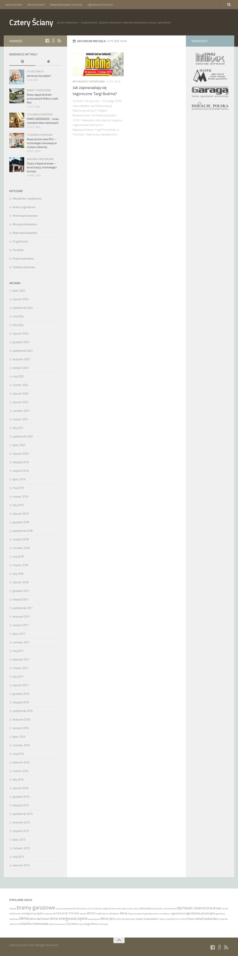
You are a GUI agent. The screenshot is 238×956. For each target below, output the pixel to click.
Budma (77, 908)
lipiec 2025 (19, 290)
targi (87, 924)
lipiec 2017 (19, 634)
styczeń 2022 (20, 402)
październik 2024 (23, 308)
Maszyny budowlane (25, 224)
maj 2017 (18, 651)
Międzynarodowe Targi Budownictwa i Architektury (149, 913)
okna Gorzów (13, 4)
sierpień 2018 (21, 539)
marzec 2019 (20, 496)
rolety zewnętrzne (168, 919)
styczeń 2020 (20, 453)
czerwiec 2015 (21, 848)
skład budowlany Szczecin (66, 4)
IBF (54, 913)
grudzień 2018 (21, 522)
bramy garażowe (36, 907)
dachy (136, 908)
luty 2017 (18, 676)
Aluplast (12, 908)
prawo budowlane (147, 918)
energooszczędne (32, 913)
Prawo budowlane (23, 258)
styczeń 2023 (20, 393)
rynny (183, 919)
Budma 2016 (86, 908)
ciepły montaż (127, 908)
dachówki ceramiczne (194, 908)
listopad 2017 (21, 599)
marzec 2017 (20, 668)
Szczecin (72, 923)
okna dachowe (39, 918)
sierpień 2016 (21, 728)
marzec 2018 (20, 565)
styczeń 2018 (20, 582)
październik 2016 (23, 711)
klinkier (83, 913)
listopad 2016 (21, 702)
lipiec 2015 (19, 839)
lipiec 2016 (19, 736)
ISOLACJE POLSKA (67, 913)
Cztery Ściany (31, 22)
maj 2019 (18, 488)
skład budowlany (207, 918)
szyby (81, 924)
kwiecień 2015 (21, 865)
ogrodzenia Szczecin (100, 4)
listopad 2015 (21, 805)
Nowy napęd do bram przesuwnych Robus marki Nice (42, 98)
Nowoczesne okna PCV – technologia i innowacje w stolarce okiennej (42, 143)
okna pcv (107, 918)
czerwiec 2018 (21, 548)
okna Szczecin (36, 4)
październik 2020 (23, 436)
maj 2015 (18, 857)
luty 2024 (18, 325)
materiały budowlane (107, 913)
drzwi (217, 908)
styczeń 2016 (20, 788)
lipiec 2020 (19, 445)
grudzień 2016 (21, 694)
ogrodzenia (178, 913)
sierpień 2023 (21, 368)
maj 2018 (18, 556)
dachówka (145, 908)
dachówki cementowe (164, 908)
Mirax (124, 913)
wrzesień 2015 (21, 822)
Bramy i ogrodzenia (39, 90)
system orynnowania (57, 924)
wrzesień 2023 (21, 359)
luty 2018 (18, 574)
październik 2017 (23, 608)
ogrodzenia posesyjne (200, 913)
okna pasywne (94, 919)
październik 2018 (23, 531)
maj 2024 (18, 316)
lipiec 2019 (19, 479)
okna (24, 918)
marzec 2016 (20, 771)
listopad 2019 (21, 462)
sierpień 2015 (21, 831)
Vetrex (94, 924)
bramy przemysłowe (64, 908)
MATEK (91, 913)
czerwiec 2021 (21, 411)
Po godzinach (35, 71)
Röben (191, 918)
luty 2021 (18, 428)
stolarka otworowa (33, 923)
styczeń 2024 (20, 333)
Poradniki (18, 250)
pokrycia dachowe (125, 919)
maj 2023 (18, 376)
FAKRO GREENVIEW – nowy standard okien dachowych (43, 121)
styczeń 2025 (20, 299)
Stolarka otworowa (40, 114)
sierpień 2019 (21, 471)
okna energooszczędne (69, 918)
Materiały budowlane (40, 159)
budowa (97, 908)
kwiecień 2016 (21, 762)
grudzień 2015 (21, 797)
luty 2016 (18, 779)
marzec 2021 (20, 419)
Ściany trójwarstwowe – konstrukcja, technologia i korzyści (42, 167)
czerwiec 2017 (21, 642)
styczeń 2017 (20, 685)
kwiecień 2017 (21, 659)
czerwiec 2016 (21, 745)
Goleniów (49, 913)
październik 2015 (23, 814)
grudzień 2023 (21, 342)
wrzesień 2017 (21, 616)
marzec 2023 (20, 385)
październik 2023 (23, 351)
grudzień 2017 (21, 591)
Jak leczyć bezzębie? (39, 76)
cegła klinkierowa (111, 908)
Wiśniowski (103, 924)
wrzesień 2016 (21, 719)
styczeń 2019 (20, 513)
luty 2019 (18, 505)
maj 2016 (18, 754)
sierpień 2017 (21, 625)
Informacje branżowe (25, 216)
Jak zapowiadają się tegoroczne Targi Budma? (95, 90)
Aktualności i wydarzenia (89, 81)
